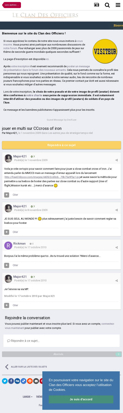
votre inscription (20, 66)
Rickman (19, 243)
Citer (15, 194)
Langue (27, 396)
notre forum (10, 48)
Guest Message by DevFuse (61, 120)
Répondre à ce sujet (61, 145)
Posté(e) (30, 160)
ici (47, 59)
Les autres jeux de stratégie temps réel (70, 132)
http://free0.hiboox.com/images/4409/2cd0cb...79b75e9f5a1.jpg (42, 177)
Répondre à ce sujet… (23, 341)
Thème (40, 396)
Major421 (11, 132)
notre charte (34, 95)
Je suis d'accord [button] (81, 399)
